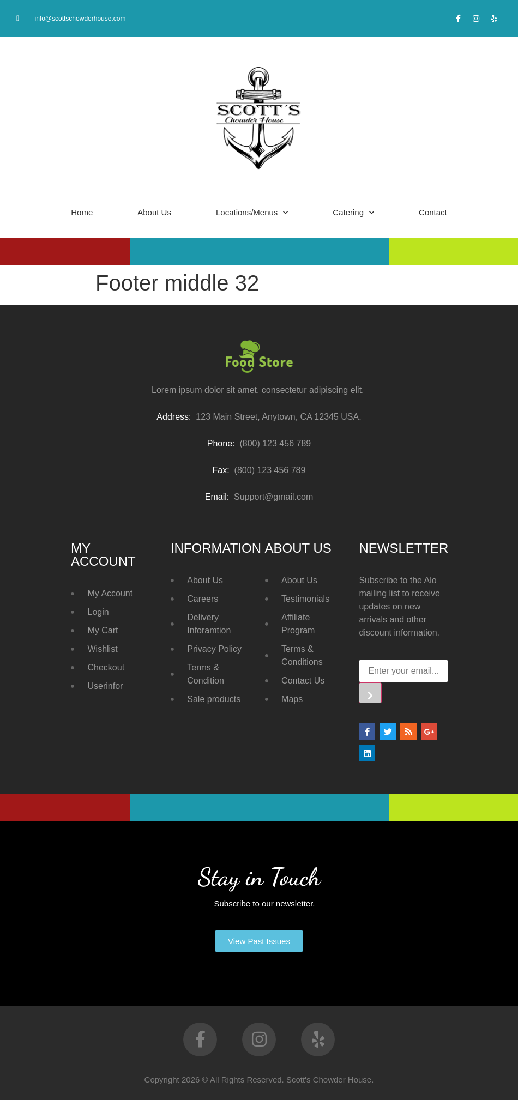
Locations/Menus (252, 212)
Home (82, 212)
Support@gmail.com (273, 496)
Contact (433, 212)
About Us (154, 212)
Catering (353, 212)
